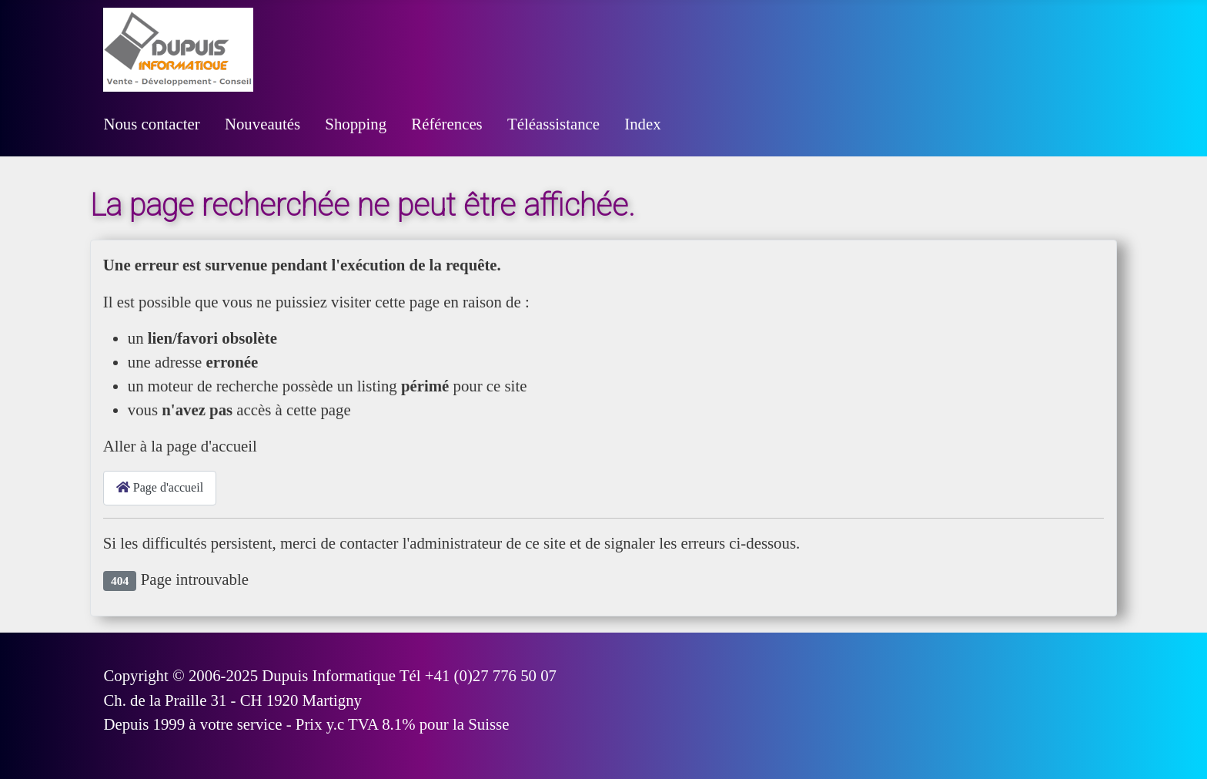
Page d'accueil (159, 487)
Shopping (355, 124)
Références (446, 124)
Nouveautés (262, 124)
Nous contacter (151, 124)
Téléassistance (553, 124)
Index (642, 124)
